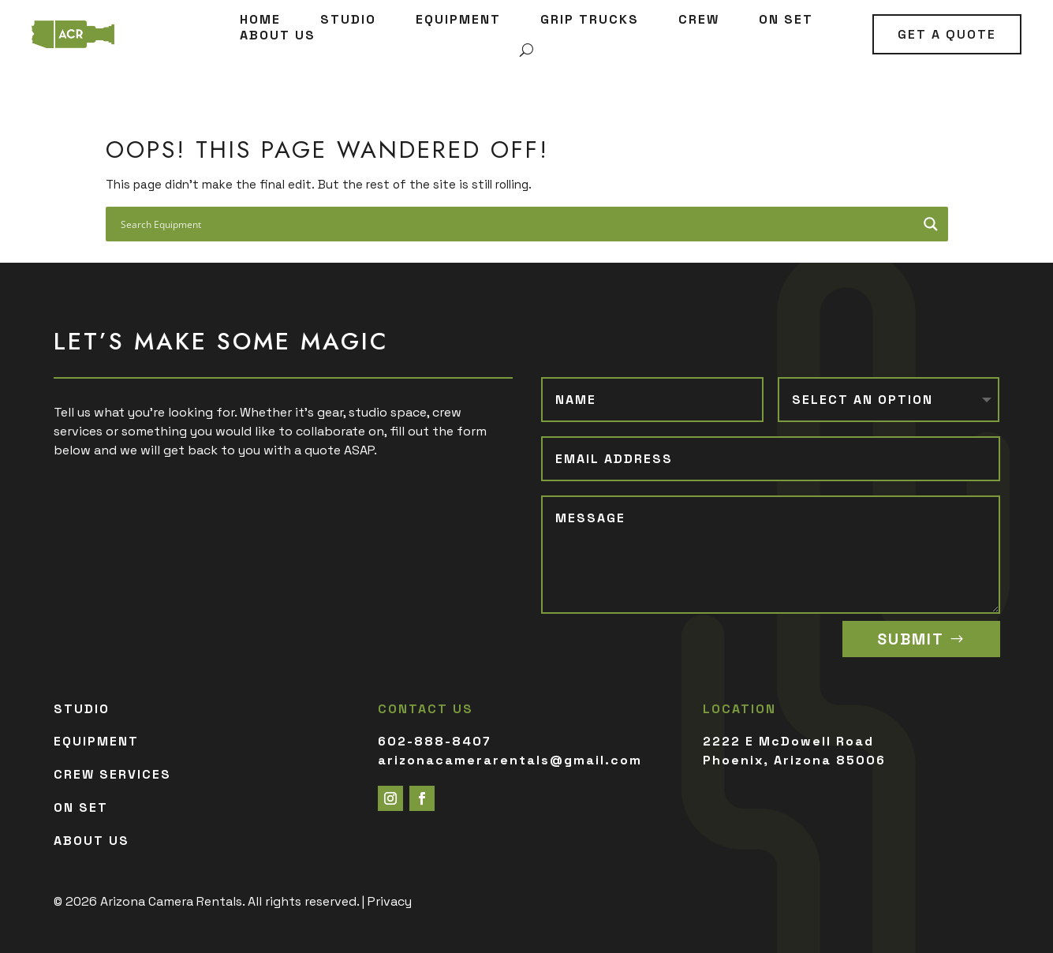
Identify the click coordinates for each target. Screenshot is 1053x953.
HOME (260, 20)
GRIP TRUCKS (589, 20)
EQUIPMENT (458, 20)
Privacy (390, 901)
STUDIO (348, 20)
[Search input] (517, 227)
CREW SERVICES (112, 774)
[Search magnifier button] (931, 227)
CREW (698, 20)
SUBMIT (910, 639)
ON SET (786, 20)
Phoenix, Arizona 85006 (794, 760)
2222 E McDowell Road (788, 741)
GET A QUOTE (947, 34)
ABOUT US (278, 35)
